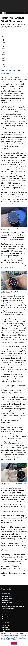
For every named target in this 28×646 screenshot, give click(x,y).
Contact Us (4, 629)
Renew (3, 596)
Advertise (5, 631)
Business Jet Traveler (8, 579)
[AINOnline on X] (7, 567)
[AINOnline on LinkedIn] (10, 567)
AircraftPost (6, 577)
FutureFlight (5, 581)
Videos (3, 608)
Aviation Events (5, 614)
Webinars (4, 610)
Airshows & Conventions (8, 612)
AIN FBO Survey (6, 573)
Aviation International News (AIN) (11, 575)
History (3, 627)
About (3, 623)
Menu (22, 13)
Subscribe (4, 592)
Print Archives (5, 602)
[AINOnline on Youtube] (4, 567)
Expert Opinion (5, 604)
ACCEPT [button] (14, 643)
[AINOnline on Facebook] (1, 567)
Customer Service (6, 594)
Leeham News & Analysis (9, 585)
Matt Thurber (6, 48)
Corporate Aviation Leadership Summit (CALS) (14, 583)
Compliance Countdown (8, 616)
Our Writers (5, 625)
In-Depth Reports (6, 606)
